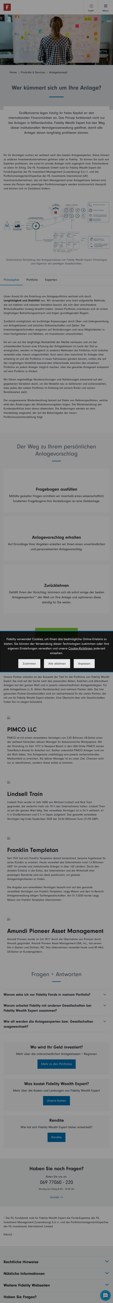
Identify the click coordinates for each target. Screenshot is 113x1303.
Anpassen (84, 663)
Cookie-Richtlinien (81, 648)
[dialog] (56, 651)
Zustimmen (29, 663)
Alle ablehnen (57, 663)
